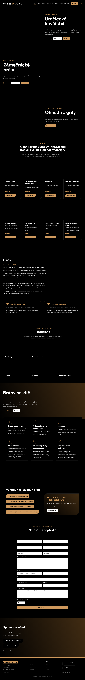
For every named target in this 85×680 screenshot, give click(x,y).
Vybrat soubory (21, 603)
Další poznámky (20, 589)
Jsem (18, 551)
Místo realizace (46, 571)
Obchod (48, 664)
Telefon (44, 545)
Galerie (43, 3)
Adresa (18, 577)
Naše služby (7, 410)
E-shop (61, 3)
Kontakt (74, 3)
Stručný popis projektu (22, 557)
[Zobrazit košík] (81, 3)
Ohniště (56, 3)
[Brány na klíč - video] (62, 401)
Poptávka (66, 3)
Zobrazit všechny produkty (43, 244)
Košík (47, 666)
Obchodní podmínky (50, 668)
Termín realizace (20, 571)
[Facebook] (10, 652)
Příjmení (45, 539)
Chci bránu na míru (52, 511)
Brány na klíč (50, 3)
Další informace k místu (22, 583)
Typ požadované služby (48, 551)
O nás (39, 3)
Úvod (35, 3)
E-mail (18, 545)
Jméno (18, 539)
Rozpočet (45, 583)
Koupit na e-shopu (50, 125)
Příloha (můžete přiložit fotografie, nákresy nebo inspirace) (29, 600)
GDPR (47, 670)
